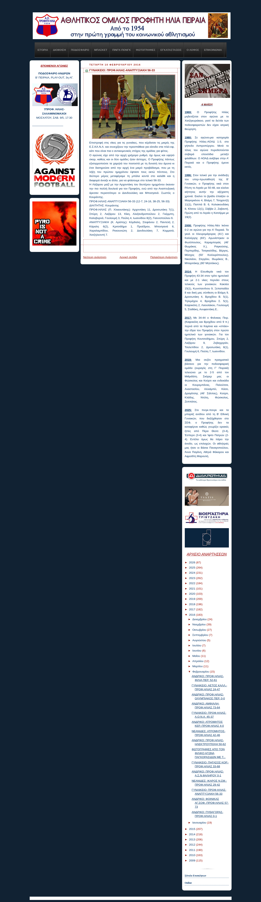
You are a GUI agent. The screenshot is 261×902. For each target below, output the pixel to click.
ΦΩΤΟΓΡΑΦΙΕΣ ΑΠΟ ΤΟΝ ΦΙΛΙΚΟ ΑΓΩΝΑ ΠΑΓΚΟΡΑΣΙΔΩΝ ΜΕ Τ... (209, 753)
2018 (192, 604)
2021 (192, 588)
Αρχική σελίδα (128, 257)
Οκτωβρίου (199, 629)
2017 (192, 609)
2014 (192, 834)
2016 (192, 614)
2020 (192, 593)
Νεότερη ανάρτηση (95, 257)
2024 (192, 572)
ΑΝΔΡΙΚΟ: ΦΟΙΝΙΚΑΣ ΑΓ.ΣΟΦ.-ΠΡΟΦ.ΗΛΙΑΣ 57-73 (210, 802)
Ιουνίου (197, 650)
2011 (192, 850)
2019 (192, 598)
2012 (192, 844)
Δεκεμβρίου (199, 619)
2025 (192, 567)
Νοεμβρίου (199, 624)
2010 (192, 855)
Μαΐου (196, 655)
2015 (192, 829)
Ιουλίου (197, 645)
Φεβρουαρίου (201, 671)
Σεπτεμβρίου (200, 634)
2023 (192, 578)
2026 (192, 562)
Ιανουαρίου (199, 822)
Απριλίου (198, 661)
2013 (192, 839)
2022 (192, 583)
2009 (192, 860)
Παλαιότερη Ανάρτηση (163, 257)
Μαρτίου (198, 666)
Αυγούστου (199, 640)
